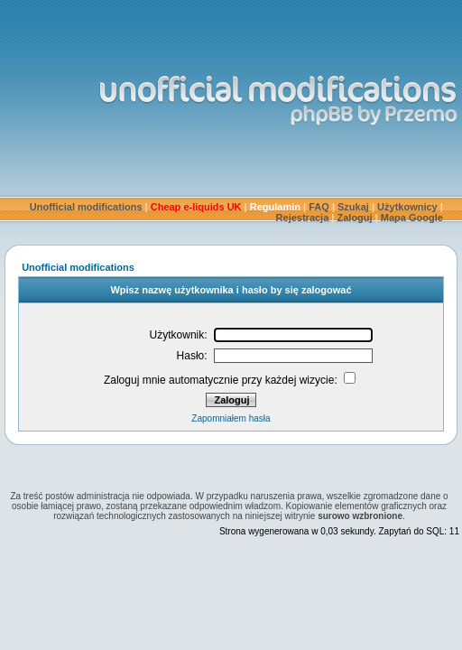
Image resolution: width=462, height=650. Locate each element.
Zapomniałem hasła (230, 418)
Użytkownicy (407, 206)
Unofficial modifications (86, 206)
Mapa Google (412, 217)
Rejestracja (302, 217)
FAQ (319, 206)
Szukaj (353, 206)
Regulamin (275, 206)
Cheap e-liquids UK (196, 206)
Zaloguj (355, 217)
